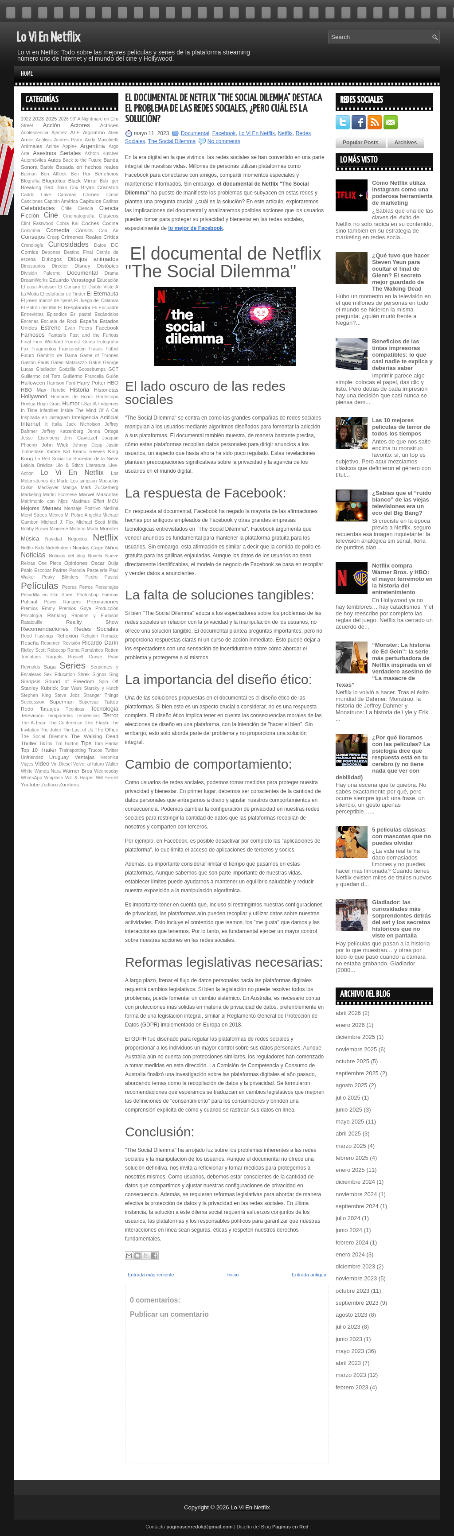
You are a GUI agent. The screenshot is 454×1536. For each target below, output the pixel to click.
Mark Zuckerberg (99, 487)
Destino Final (78, 252)
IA (94, 403)
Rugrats (55, 656)
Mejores (30, 508)
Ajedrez (59, 132)
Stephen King (36, 695)
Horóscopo (107, 396)
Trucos (95, 750)
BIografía (30, 181)
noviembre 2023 (356, 1278)
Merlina (110, 508)
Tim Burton (66, 743)
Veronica (109, 757)
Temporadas (60, 715)
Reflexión (67, 635)
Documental (82, 272)
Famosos (32, 334)
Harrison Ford (61, 383)
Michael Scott (90, 522)
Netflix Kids (32, 547)
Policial (29, 601)
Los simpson (83, 480)
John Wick (55, 444)
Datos (100, 245)
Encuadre (108, 307)
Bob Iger (109, 181)
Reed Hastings (37, 636)
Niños (111, 547)
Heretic (58, 390)
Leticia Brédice (37, 465)
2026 (64, 119)
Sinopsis (30, 681)
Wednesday (106, 771)
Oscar (98, 563)
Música (30, 538)
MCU (113, 501)
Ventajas (84, 757)
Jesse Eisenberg (40, 438)
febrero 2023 (352, 1387)
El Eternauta (102, 293)
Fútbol (112, 348)
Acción (51, 125)
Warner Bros (77, 771)
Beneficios (106, 173)
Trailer (48, 750)
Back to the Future (82, 160)
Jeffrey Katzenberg (62, 431)
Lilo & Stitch (69, 465)
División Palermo (41, 273)
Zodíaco (49, 784)
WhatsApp (31, 777)
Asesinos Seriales (57, 153)
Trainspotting (72, 750)
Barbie (47, 167)
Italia (57, 424)
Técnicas (75, 709)
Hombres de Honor (72, 396)
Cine (51, 215)
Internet (30, 423)
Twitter (111, 750)
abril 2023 (348, 1363)
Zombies (69, 784)
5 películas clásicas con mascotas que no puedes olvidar (401, 836)
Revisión (71, 643)
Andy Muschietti (101, 139)
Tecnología (104, 708)
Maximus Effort (87, 501)
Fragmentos (43, 348)
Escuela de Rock (59, 321)
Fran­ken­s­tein (72, 348)
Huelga (28, 403)
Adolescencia (34, 132)
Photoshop (88, 594)
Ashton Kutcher (101, 153)
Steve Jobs (67, 695)
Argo (113, 146)
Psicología (31, 615)
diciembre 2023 (355, 1266)
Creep (53, 237)
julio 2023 (348, 1326)
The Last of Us (78, 729)
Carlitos (110, 201)
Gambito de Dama (57, 355)
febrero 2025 (352, 1158)
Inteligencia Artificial (95, 417)
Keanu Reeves (89, 451)
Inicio (233, 1274)
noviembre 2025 (356, 1049)
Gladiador (46, 369)
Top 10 (29, 750)
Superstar (89, 702)
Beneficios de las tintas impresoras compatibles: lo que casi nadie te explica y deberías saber (402, 354)
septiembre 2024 (357, 1206)
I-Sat (86, 403)
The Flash (96, 722)
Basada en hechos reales (87, 167)
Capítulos (90, 201)
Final (26, 341)
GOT (114, 369)
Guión (112, 376)
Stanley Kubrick (39, 688)
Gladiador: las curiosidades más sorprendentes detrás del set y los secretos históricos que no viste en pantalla (401, 919)
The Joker (51, 729)
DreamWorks (34, 280)
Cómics (84, 230)
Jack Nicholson (83, 424)
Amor (27, 139)
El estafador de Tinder (63, 294)
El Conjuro (69, 286)
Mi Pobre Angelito (83, 515)
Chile (66, 208)
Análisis (44, 139)
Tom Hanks (106, 743)
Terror (110, 715)
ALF (74, 132)
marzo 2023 (351, 1375)
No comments (223, 141)
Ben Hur (80, 173)
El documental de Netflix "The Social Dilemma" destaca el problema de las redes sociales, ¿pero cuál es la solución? (223, 108)
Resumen (50, 643)
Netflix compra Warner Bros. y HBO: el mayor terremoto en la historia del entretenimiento (402, 578)
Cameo (91, 194)
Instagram (59, 417)
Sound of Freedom (69, 681)
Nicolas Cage (87, 547)
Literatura (96, 465)
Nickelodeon (58, 547)
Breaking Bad (37, 187)
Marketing (31, 494)
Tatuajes (49, 709)
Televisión (32, 715)
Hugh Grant (49, 403)
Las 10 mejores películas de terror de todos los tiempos (401, 427)
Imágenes (108, 403)
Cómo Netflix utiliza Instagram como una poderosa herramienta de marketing (402, 192)
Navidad (53, 539)
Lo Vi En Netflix (48, 37)
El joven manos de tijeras (47, 300)
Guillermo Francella (83, 376)
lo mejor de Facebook (195, 228)
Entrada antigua (309, 1274)
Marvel (86, 494)
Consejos (33, 236)
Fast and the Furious (94, 335)
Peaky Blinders (60, 577)
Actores (80, 125)
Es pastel (80, 314)
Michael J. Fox (57, 522)
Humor (70, 403)
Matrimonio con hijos (44, 501)
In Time (29, 410)
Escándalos (106, 314)
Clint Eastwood (37, 223)
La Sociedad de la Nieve (92, 458)
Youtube (30, 784)
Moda (92, 528)
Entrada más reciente (151, 1274)
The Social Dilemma (44, 736)
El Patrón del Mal (38, 307)
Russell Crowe (85, 656)
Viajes (27, 764)
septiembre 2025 (357, 1073)
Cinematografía (78, 216)
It (46, 424)
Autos (54, 160)
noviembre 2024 (356, 1194)
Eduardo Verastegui (72, 280)
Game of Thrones (99, 355)
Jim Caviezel (80, 437)
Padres (60, 570)
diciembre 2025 (355, 1037)
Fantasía (57, 335)
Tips (86, 743)
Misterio (77, 528)
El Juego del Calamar (96, 300)
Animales (31, 146)
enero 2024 (350, 1254)
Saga (49, 666)
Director (60, 266)
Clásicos (108, 215)
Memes (51, 508)
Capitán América (61, 201)
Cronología (32, 245)
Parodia (77, 570)
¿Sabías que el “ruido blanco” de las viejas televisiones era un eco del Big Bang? (401, 503)
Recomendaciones (45, 629)
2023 (38, 118)
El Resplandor (74, 307)
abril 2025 (348, 1133)
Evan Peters (78, 328)
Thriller (29, 743)
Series (72, 665)
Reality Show (92, 622)
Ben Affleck (54, 173)
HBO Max (34, 390)
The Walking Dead (94, 736)
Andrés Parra (68, 139)
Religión (89, 636)
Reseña (30, 643)
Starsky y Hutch (101, 688)
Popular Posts (361, 143)
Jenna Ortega (102, 431)
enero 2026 (350, 1025)
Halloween (33, 382)
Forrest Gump (80, 341)
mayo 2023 (350, 1351)
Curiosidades (68, 244)
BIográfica (54, 180)
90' (73, 119)
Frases (96, 348)
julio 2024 (348, 1218)
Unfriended (32, 757)
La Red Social (50, 458)
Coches (90, 223)
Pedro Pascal (101, 577)
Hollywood (34, 396)
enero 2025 (350, 1170)
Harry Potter (91, 382)
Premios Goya (75, 608)
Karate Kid (58, 451)
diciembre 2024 (355, 1181)
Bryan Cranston (99, 187)
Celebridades (38, 208)
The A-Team (34, 722)
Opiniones (76, 563)
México (56, 515)
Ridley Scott (33, 650)
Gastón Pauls (35, 362)
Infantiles (49, 410)
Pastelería (97, 570)
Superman (62, 701)
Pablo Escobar (36, 570)
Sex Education (59, 674)
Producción (106, 608)
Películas (39, 585)
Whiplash (53, 777)
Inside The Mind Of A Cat (89, 410)
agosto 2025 (352, 1085)
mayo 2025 (350, 1121)
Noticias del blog (67, 555)
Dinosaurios (33, 266)
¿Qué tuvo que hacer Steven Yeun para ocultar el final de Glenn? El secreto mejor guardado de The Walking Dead (400, 272)
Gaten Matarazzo (69, 362)
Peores (69, 587)
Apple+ (69, 146)
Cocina (110, 223)
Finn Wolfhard (48, 341)
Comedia (57, 230)
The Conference (65, 722)
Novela (95, 555)
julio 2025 (348, 1097)
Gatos (95, 362)
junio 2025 (349, 1109)
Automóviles (33, 160)
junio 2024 (349, 1230)
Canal (112, 194)
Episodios (57, 314)
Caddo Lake (36, 194)
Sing (113, 674)
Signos (99, 674)
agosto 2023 (352, 1314)
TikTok (46, 743)
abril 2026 (348, 1013)
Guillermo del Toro (40, 376)
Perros (86, 587)
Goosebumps (92, 369)
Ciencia (85, 208)
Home (27, 73)
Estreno (51, 327)
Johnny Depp (87, 445)
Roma (73, 650)
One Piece (49, 563)
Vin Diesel (61, 764)
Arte (25, 153)
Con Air (108, 230)
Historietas (106, 390)
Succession (32, 702)
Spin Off (108, 681)
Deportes (51, 252)
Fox (24, 348)
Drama (111, 273)
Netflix (105, 537)
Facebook (107, 328)
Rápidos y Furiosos (94, 615)
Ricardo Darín (100, 642)
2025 (51, 118)
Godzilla (67, 369)
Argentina (92, 146)
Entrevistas (32, 314)
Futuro (27, 355)
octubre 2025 (352, 1061)
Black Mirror (82, 180)
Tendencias (88, 715)
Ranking (56, 615)
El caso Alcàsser (38, 286)
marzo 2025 (351, 1146)
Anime (52, 146)
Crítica (110, 237)
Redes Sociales (96, 629)
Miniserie (59, 528)
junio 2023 (349, 1339)
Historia (79, 389)
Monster (109, 528)
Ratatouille (32, 622)
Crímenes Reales (81, 237)
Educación (107, 280)
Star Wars (71, 688)
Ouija (113, 563)
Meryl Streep (34, 515)
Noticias (33, 555)
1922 (26, 119)
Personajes (106, 587)
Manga (70, 487)
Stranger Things (100, 695)
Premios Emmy (38, 608)
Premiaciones (102, 601)
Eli (95, 307)
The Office (106, 729)
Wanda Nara (48, 771)
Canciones (32, 201)
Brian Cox (67, 187)
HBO (112, 382)
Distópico (107, 265)
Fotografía (108, 341)
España (89, 321)
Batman (29, 173)
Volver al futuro (88, 764)
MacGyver (48, 487)
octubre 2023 (352, 1290)
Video (42, 763)
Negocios (77, 539)
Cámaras (67, 194)
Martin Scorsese (60, 494)
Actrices (109, 125)
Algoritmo (94, 132)
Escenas (30, 321)
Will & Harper (79, 777)
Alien (113, 132)
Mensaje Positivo (82, 508)
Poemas (110, 594)
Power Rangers (62, 601)
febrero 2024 (352, 1242)
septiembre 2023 (357, 1302)
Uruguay (59, 757)
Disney (82, 265)
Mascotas (107, 494)
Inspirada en (34, 417)
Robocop (56, 650)
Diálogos (52, 259)
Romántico (92, 650)
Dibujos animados (93, 259)
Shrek (84, 674)
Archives (406, 143)
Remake (109, 636)
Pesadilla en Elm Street (47, 594)
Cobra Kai (67, 223)
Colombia (30, 230)
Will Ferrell (107, 777)
